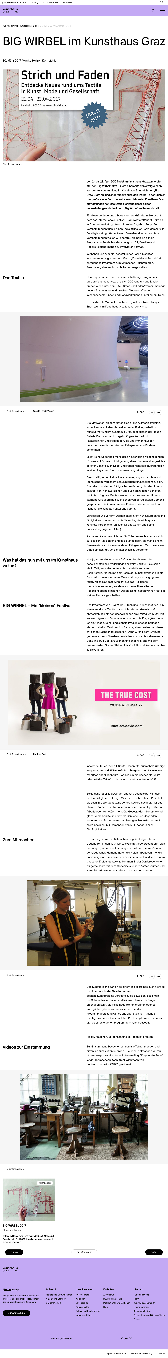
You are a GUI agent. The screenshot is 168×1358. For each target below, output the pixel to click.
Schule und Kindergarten (88, 1311)
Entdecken (25, 26)
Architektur (108, 1295)
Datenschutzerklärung (141, 1354)
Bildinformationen (12, 164)
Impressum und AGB (116, 1354)
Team (136, 1299)
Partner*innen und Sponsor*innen (149, 1315)
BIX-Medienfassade (112, 1299)
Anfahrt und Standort (56, 1299)
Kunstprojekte (82, 1307)
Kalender (80, 1299)
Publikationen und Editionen (116, 1303)
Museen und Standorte (13, 3)
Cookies (161, 1354)
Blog (34, 3)
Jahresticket (50, 3)
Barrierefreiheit (53, 1303)
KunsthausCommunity (144, 1303)
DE (161, 3)
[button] (153, 10)
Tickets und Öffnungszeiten (59, 1295)
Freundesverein (141, 1307)
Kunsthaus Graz (10, 26)
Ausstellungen (83, 1295)
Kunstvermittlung (84, 1315)
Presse (67, 3)
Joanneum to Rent (142, 1311)
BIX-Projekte (82, 1303)
